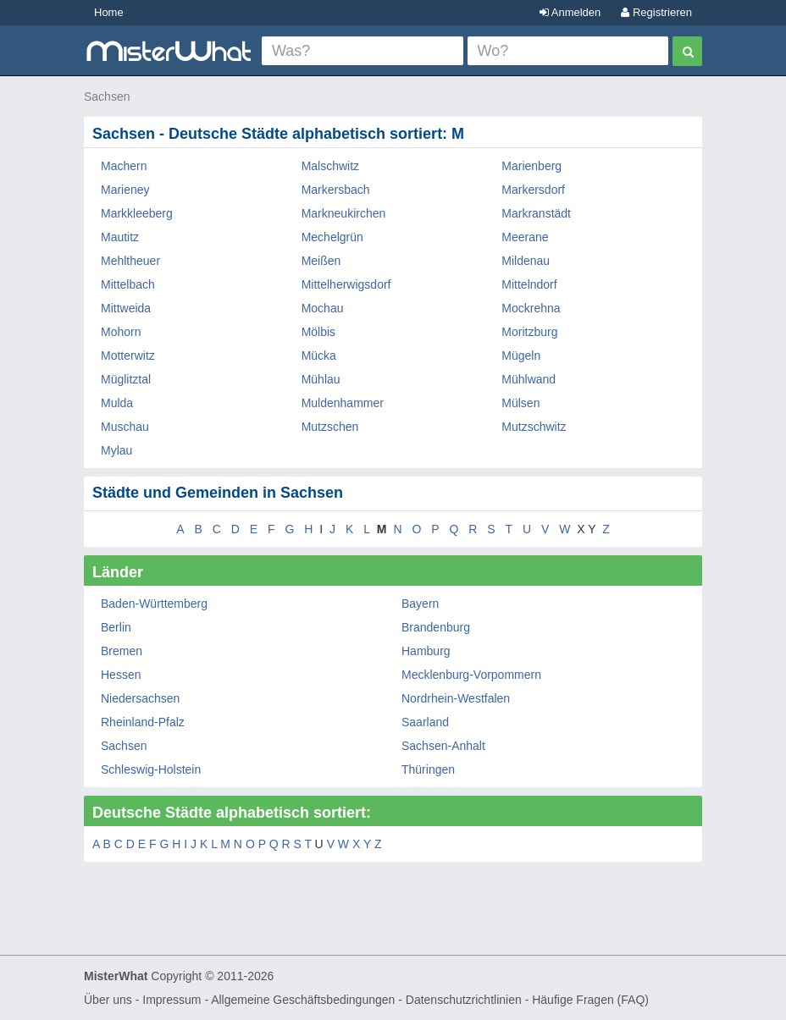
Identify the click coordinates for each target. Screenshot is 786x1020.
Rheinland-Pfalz (143, 722)
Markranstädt (536, 213)
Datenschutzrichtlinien (464, 999)
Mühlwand (528, 379)
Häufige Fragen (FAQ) (590, 999)
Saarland (425, 722)
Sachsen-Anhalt (443, 746)
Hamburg (426, 651)
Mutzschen (330, 426)
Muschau (125, 426)
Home (109, 12)
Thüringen (428, 769)
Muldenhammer (343, 403)
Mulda (117, 403)
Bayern (420, 603)
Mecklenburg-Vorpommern (471, 674)
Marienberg (531, 166)
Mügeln (520, 355)
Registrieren (656, 12)
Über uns (108, 999)
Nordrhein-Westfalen (455, 698)
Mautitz (120, 237)
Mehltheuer (130, 260)
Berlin (116, 627)
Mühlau (321, 379)
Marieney (125, 189)
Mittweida (126, 308)
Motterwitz (128, 355)
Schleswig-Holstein (151, 769)
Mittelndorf (528, 284)
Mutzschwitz (533, 426)
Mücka (319, 355)
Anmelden (570, 12)
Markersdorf (533, 189)
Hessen (121, 674)
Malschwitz (330, 166)
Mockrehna (530, 308)
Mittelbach (128, 284)
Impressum (171, 999)
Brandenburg (435, 627)
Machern (124, 166)
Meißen (321, 260)
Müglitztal (126, 379)
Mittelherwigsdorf (346, 284)
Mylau (116, 450)
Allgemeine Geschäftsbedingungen (303, 999)
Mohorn (121, 332)
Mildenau (525, 260)
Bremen (121, 651)
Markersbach (336, 189)
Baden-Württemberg (154, 603)
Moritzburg (529, 332)
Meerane (524, 237)
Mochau (323, 308)
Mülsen (520, 403)
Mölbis (318, 332)
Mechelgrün (332, 237)
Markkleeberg (137, 213)
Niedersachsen (140, 698)
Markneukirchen (344, 213)
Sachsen (107, 96)
